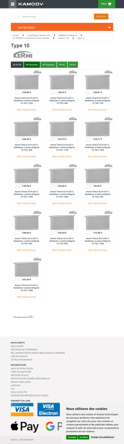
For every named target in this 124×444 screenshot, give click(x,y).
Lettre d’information (21, 360)
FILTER (17, 65)
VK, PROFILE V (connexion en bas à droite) (30, 38)
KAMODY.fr (29, 440)
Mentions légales (19, 375)
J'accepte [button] (72, 437)
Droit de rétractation (22, 368)
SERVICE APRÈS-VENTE (21, 382)
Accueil (15, 35)
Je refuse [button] (83, 437)
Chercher (101, 16)
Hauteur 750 (63, 38)
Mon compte (17, 346)
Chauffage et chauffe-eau (38, 35)
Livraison (15, 385)
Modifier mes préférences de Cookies (29, 395)
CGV (13, 389)
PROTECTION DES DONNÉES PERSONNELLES (30, 378)
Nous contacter (19, 392)
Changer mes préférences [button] (102, 437)
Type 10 (80, 38)
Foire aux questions (21, 372)
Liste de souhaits (19, 356)
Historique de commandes (24, 349)
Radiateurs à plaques (68, 35)
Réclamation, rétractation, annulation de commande (38, 353)
